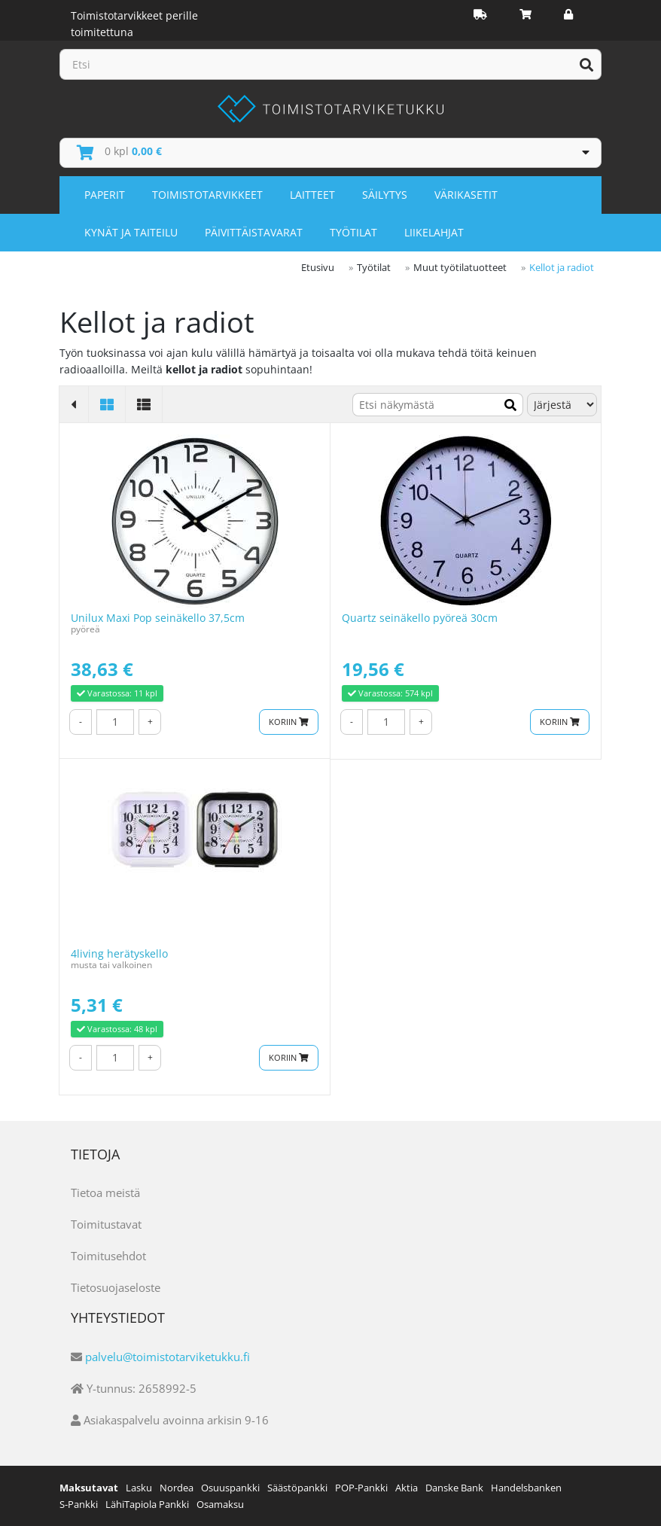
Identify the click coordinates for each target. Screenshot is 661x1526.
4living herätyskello (119, 953)
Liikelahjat (434, 232)
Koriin (289, 721)
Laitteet (312, 194)
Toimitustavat (106, 1224)
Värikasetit (466, 194)
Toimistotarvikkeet (207, 194)
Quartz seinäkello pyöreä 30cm (420, 618)
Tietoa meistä (105, 1192)
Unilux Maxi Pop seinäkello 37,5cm (158, 618)
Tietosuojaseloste (115, 1287)
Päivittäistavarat (254, 232)
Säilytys (384, 194)
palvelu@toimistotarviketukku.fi (167, 1356)
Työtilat (353, 232)
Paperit (104, 194)
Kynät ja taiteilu (131, 232)
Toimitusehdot (108, 1255)
